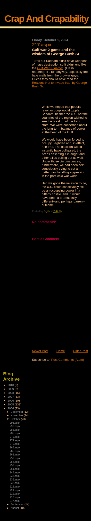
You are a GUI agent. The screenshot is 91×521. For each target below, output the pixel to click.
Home (60, 351)
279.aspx (15, 436)
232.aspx (15, 482)
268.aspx (15, 447)
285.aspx (15, 433)
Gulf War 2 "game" (50, 68)
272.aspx (15, 440)
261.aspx (15, 454)
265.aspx (15, 451)
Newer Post (40, 351)
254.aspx (15, 461)
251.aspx (15, 468)
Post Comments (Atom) (67, 359)
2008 (11, 392)
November (17, 415)
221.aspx (15, 490)
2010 (11, 385)
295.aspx (15, 422)
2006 (11, 400)
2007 (11, 396)
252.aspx (15, 465)
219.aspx (15, 493)
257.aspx (15, 458)
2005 (11, 404)
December (17, 411)
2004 (11, 408)
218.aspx (15, 497)
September (18, 504)
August (15, 507)
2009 (11, 388)
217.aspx (15, 500)
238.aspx (15, 475)
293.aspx (15, 426)
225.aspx (15, 486)
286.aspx (15, 429)
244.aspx (15, 472)
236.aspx (15, 479)
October (16, 419)
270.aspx (15, 443)
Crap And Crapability (47, 18)
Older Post (80, 351)
